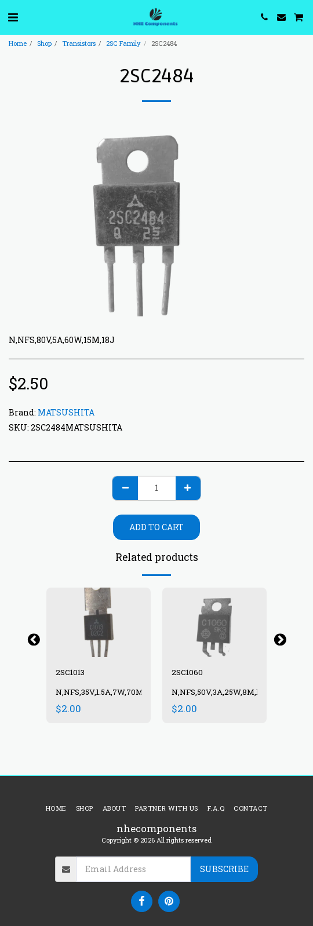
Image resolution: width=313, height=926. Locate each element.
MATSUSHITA (66, 412)
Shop (44, 43)
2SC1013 (70, 672)
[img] (98, 622)
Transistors (79, 43)
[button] (13, 16)
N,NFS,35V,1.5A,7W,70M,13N (107, 692)
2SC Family (123, 43)
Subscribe (224, 868)
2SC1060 (187, 672)
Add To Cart (156, 527)
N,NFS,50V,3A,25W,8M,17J (220, 692)
